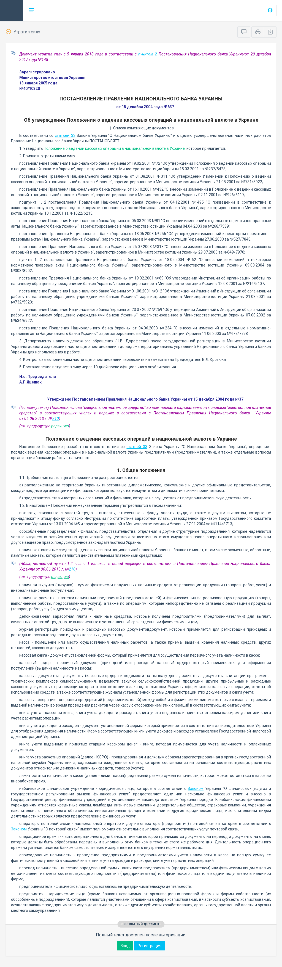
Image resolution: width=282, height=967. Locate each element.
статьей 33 (65, 135)
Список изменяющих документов (141, 128)
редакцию (60, 426)
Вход (125, 946)
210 (55, 418)
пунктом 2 (147, 54)
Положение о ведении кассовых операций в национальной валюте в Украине (114, 148)
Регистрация (149, 946)
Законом (196, 788)
